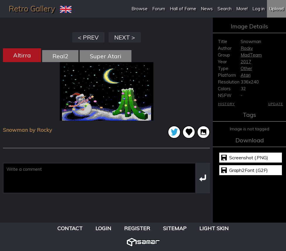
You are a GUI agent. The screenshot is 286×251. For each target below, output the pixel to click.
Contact (70, 228)
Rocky (247, 48)
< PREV (88, 37)
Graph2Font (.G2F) (248, 170)
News (207, 8)
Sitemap (174, 228)
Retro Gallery (32, 8)
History (226, 104)
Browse (139, 8)
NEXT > (124, 37)
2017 (246, 61)
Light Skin (214, 228)
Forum (158, 8)
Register (137, 228)
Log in (258, 8)
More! (242, 8)
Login (103, 228)
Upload (276, 8)
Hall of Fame (183, 8)
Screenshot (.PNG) (248, 157)
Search (225, 8)
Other (246, 68)
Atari (246, 75)
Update (275, 104)
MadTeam (251, 55)
